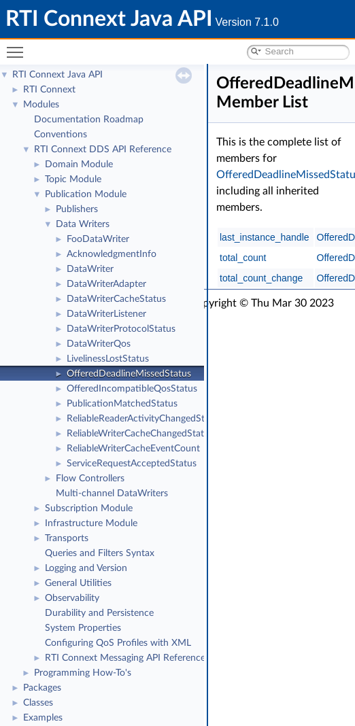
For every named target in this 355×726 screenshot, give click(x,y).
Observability (72, 598)
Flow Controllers (90, 478)
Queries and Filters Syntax (99, 553)
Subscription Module (89, 508)
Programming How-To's (82, 673)
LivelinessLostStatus (108, 359)
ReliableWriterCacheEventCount (133, 448)
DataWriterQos (99, 344)
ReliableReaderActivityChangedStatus (144, 419)
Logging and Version (86, 568)
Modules (41, 104)
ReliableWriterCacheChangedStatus (140, 433)
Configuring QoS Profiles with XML (118, 643)
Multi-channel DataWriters (112, 493)
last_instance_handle (264, 237)
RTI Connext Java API (57, 75)
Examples (43, 718)
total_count (243, 257)
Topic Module (73, 179)
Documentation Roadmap (88, 119)
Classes (38, 703)
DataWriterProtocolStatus (121, 329)
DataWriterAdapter (106, 284)
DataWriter (90, 269)
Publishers (77, 209)
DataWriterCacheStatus (116, 299)
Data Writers (82, 224)
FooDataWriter (98, 239)
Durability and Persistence (99, 613)
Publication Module (85, 194)
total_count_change (261, 278)
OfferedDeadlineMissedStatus (129, 374)
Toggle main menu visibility (18, 46)
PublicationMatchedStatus (122, 404)
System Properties (83, 628)
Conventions (60, 134)
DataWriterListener (106, 314)
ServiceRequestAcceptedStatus (132, 463)
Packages (42, 688)
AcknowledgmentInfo (111, 254)
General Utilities (78, 583)
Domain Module (79, 164)
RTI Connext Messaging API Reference (125, 658)
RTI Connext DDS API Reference (102, 149)
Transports (66, 538)
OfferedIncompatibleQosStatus (132, 389)
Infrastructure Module (91, 523)
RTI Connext (49, 89)
